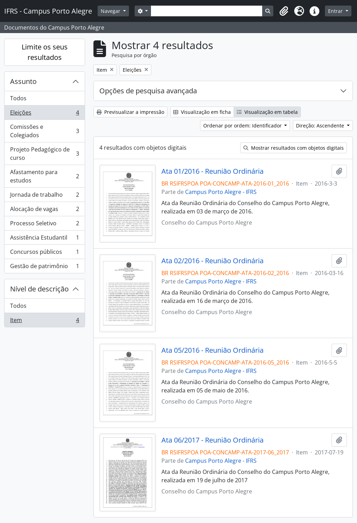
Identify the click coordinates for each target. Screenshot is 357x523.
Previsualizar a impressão (130, 112)
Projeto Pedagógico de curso (44, 154)
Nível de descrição (39, 289)
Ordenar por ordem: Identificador (243, 125)
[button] (283, 11)
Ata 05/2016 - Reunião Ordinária (212, 350)
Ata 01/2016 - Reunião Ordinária (212, 171)
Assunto (23, 81)
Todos (18, 98)
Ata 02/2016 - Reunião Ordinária (212, 261)
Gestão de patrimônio (44, 267)
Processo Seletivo (44, 225)
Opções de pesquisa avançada (148, 90)
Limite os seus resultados (45, 52)
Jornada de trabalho (44, 196)
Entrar (336, 11)
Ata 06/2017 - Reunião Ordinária (212, 440)
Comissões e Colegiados (44, 131)
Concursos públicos (44, 253)
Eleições (44, 114)
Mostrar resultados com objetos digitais (293, 148)
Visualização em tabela (267, 112)
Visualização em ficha (202, 112)
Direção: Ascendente (320, 125)
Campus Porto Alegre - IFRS (221, 192)
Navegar (111, 11)
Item (44, 321)
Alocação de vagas (44, 210)
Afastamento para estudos (44, 176)
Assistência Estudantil (44, 239)
